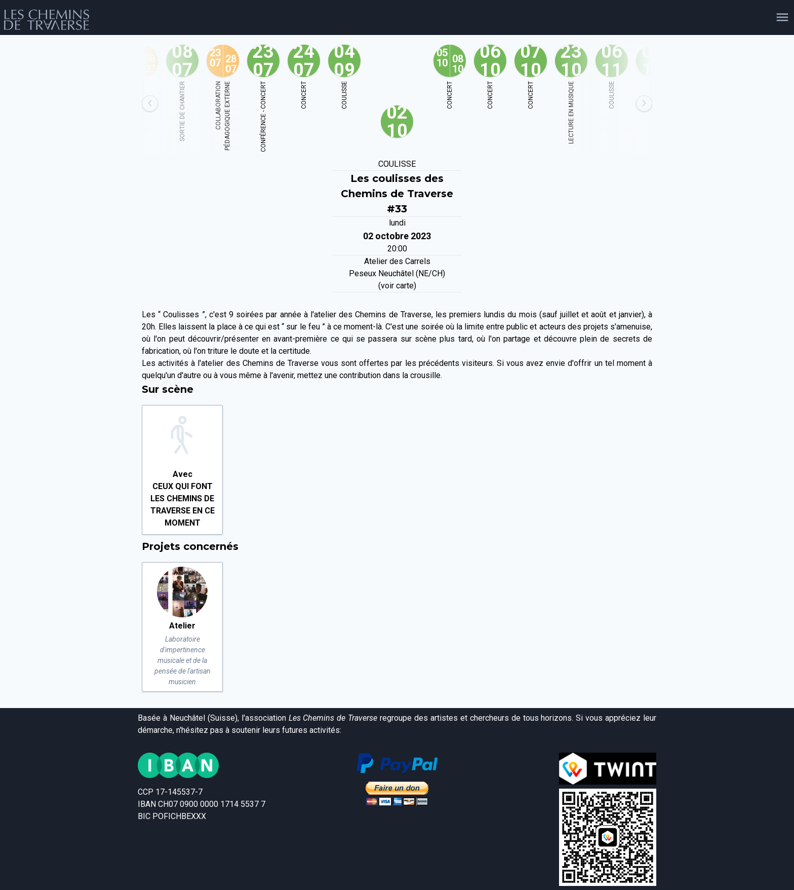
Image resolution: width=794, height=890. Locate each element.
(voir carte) (397, 285)
